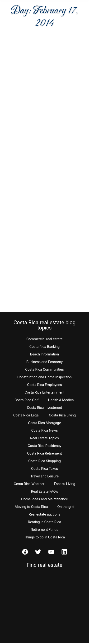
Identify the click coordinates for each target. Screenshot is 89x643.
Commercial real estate (44, 339)
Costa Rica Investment (44, 407)
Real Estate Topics (44, 438)
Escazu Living (64, 484)
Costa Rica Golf (26, 400)
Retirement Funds (44, 529)
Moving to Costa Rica (31, 507)
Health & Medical (61, 400)
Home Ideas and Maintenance (44, 499)
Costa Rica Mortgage (44, 423)
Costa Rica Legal (26, 415)
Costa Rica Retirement (44, 453)
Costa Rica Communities (44, 369)
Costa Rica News (44, 430)
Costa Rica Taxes (44, 468)
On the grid (65, 507)
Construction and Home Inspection (44, 377)
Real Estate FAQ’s (44, 491)
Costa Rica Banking (44, 346)
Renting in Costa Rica (44, 522)
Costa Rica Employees (44, 385)
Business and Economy (44, 362)
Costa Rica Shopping (44, 461)
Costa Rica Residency (44, 446)
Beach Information (44, 354)
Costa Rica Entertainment (45, 392)
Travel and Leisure (44, 476)
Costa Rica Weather (29, 484)
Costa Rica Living (62, 415)
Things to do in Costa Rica (44, 537)
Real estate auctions (44, 514)
